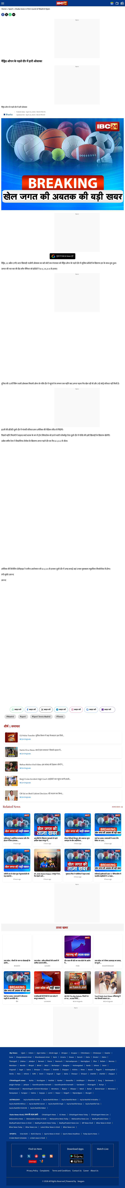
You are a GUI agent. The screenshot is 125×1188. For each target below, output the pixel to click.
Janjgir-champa (14, 1084)
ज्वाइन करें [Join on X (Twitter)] (46, 709)
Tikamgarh (13, 1061)
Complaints (44, 1170)
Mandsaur (13, 1065)
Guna (11, 1057)
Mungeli (89, 1093)
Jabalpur (32, 1061)
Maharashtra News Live (80, 1118)
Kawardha (69, 1080)
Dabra (104, 1057)
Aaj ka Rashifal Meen (50, 1099)
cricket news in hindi (37, 1138)
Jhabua (22, 1061)
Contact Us (77, 1170)
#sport (23, 716)
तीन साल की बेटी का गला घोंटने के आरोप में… (77, 962)
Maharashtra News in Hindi (36, 1118)
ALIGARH (47, 966)
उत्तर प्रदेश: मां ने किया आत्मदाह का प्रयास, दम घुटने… (108, 962)
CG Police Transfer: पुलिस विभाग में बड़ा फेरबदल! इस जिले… (42, 735)
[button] (2, 3)
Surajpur (24, 1093)
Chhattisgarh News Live (100, 1114)
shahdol (93, 1073)
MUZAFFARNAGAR (108, 966)
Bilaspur (73, 1088)
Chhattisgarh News (49, 1114)
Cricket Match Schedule (18, 1138)
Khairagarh (92, 1084)
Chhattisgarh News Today (78, 1114)
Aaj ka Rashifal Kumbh (32, 1099)
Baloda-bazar (100, 1088)
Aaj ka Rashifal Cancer (37, 1103)
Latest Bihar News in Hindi (50, 1127)
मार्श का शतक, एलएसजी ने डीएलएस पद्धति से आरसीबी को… (15, 997)
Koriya (101, 1084)
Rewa (83, 1069)
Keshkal (51, 1080)
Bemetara (55, 1088)
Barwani (41, 1061)
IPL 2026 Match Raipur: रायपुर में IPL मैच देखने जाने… (47, 875)
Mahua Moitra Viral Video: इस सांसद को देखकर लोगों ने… (41, 764)
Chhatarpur (97, 1053)
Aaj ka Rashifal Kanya (74, 1103)
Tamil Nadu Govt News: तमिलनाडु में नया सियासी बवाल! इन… (107, 997)
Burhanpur (56, 1065)
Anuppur (74, 1053)
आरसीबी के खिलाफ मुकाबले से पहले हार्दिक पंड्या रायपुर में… (46, 839)
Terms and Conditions (61, 1170)
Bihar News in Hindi (103, 1123)
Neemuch (58, 1061)
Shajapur (65, 1069)
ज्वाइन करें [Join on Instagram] (76, 709)
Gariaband (80, 1084)
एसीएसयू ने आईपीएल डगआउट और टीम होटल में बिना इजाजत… (16, 839)
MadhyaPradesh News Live (69, 1123)
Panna (49, 1061)
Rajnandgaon (77, 1093)
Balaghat (66, 1065)
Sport (10, 9)
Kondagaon (41, 1080)
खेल (17, 1001)
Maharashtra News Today (59, 1118)
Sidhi (34, 1073)
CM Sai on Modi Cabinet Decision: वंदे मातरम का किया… (41, 793)
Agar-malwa (41, 1053)
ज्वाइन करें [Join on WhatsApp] (16, 709)
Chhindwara (85, 1053)
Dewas (71, 1057)
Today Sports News (90, 1133)
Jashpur (26, 1084)
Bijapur (64, 1088)
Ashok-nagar (53, 1053)
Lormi (50, 1093)
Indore (31, 1053)
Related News (11, 806)
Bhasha (9, 115)
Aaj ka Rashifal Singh (55, 1103)
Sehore (96, 1065)
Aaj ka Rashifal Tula (92, 1103)
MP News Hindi (87, 1123)
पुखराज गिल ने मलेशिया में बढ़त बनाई (78, 873)
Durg (100, 1080)
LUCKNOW (47, 1001)
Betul (46, 1065)
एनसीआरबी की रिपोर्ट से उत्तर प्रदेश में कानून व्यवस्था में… (46, 997)
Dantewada (109, 1080)
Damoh (79, 1057)
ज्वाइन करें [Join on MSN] (107, 709)
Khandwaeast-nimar (42, 1057)
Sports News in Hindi (52, 1133)
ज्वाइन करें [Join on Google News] (91, 709)
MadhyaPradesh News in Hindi (20, 1123)
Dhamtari (91, 1080)
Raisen (90, 1069)
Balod (82, 1088)
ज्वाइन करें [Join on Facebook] (31, 709)
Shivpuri (47, 1069)
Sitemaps (32, 1161)
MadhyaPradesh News (100, 1118)
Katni (55, 1057)
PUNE (77, 966)
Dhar (95, 1061)
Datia (88, 1057)
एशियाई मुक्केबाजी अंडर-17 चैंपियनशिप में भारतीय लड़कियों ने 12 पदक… (108, 875)
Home (4, 9)
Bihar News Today (15, 1127)
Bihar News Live (31, 1127)
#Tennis (60, 716)
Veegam (80, 1181)
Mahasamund (14, 1088)
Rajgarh (99, 1069)
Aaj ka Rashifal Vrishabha (89, 1099)
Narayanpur (13, 1093)
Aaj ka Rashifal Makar (38, 1108)
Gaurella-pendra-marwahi (41, 1084)
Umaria (63, 1057)
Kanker (60, 1080)
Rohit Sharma (36, 1133)
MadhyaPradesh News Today (45, 1123)
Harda (88, 1065)
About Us (94, 1170)
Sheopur (37, 1069)
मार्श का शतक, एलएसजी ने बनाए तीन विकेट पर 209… (107, 839)
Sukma (33, 1093)
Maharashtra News (16, 1118)
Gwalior (107, 1053)
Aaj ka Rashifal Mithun (17, 1103)
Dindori (96, 1057)
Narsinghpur (85, 1061)
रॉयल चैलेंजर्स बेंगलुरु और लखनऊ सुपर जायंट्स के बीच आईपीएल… (77, 839)
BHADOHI (17, 966)
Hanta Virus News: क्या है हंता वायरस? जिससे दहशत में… (41, 750)
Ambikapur (80, 1080)
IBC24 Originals (25, 739)
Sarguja (42, 1093)
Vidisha (74, 1069)
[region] (77, 37)
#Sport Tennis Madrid (41, 716)
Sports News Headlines (71, 1133)
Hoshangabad (78, 1065)
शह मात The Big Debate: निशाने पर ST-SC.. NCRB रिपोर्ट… (76, 997)
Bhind (39, 1065)
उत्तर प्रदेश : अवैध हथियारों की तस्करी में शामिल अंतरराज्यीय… (46, 962)
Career (86, 1170)
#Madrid (10, 716)
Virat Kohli (24, 1133)
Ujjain (23, 1053)
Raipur (58, 1093)
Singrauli (12, 1069)
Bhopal (31, 1065)
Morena (111, 1061)
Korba (31, 1080)
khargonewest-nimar (24, 1057)
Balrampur (112, 1088)
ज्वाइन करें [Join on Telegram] (61, 709)
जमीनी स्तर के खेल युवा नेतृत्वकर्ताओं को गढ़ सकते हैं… (16, 875)
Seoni (104, 1065)
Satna (29, 1069)
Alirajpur (64, 1053)
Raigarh (66, 1093)
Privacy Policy (33, 1170)
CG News (62, 1114)
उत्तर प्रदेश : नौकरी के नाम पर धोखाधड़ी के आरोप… (17, 962)
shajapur (111, 1073)
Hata (18, 1073)
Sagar (21, 1069)
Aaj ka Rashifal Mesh (69, 1099)
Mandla (22, 1065)
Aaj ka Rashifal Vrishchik (18, 1108)
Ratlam (102, 1061)
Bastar (89, 1088)
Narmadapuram (71, 1061)
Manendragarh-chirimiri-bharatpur (35, 1088)
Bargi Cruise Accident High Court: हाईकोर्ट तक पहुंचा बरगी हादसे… (45, 779)
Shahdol (56, 1069)
